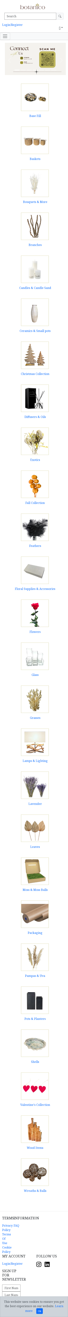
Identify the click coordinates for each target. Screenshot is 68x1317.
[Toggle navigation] (5, 36)
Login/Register (12, 25)
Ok (39, 1311)
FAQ (16, 1226)
